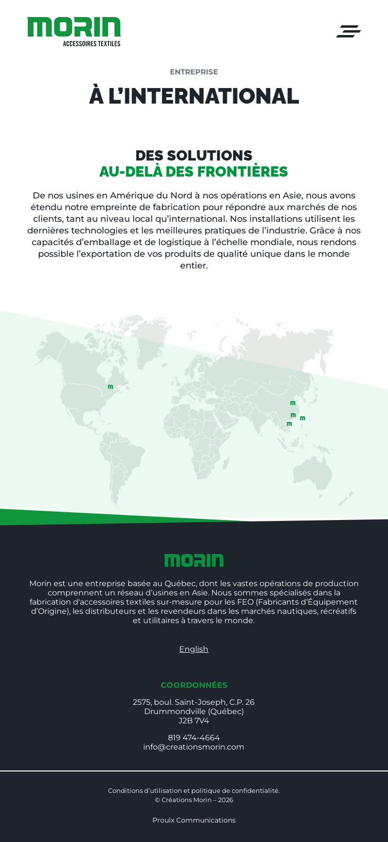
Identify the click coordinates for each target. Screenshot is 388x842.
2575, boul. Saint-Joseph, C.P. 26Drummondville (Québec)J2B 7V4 (194, 711)
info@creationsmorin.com (193, 747)
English (193, 649)
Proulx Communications (194, 820)
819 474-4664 (194, 737)
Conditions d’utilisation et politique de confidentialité (193, 790)
